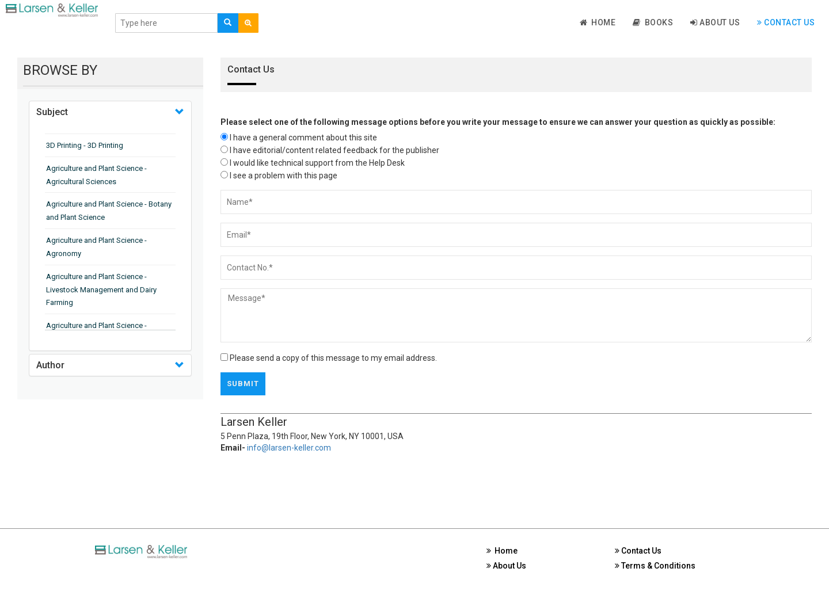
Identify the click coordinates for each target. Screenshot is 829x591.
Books (653, 22)
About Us (715, 22)
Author (50, 365)
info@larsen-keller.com (289, 447)
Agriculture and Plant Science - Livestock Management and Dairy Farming (101, 289)
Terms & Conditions (655, 565)
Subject (52, 111)
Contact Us (786, 22)
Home (598, 22)
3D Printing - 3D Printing (84, 145)
